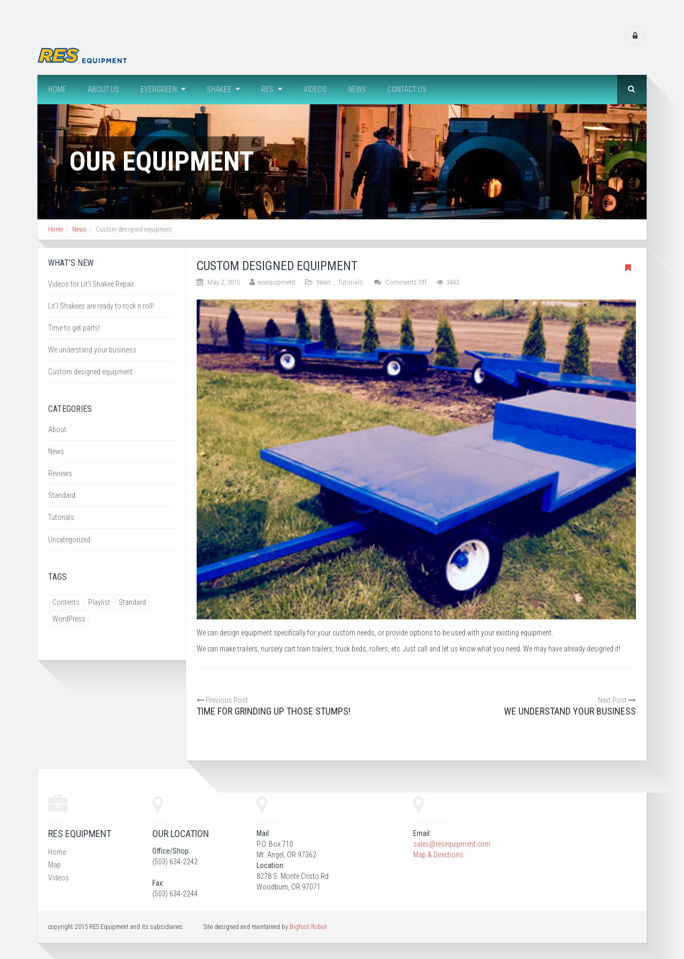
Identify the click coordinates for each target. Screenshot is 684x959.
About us (103, 89)
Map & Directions (438, 854)
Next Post (617, 700)
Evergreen (163, 89)
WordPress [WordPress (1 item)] (69, 619)
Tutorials (350, 282)
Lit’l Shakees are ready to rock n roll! (101, 306)
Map (54, 865)
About (57, 429)
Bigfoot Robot (308, 927)
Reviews (60, 473)
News (357, 89)
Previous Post (222, 700)
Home (57, 89)
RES (271, 89)
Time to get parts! (74, 328)
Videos (315, 89)
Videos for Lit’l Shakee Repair (91, 284)
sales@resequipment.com (452, 844)
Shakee (223, 89)
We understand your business (92, 350)
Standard (61, 495)
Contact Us (406, 89)
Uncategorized (69, 539)
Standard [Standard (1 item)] (132, 602)
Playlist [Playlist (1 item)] (99, 602)
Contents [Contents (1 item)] (66, 602)
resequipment (277, 282)
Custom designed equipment (90, 371)
